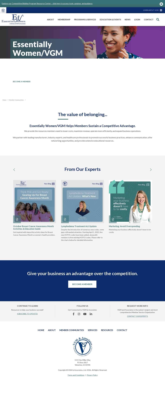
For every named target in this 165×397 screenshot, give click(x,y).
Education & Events (110, 19)
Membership (64, 19)
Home (41, 330)
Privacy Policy (92, 375)
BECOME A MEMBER (21, 82)
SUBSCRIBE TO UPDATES (27, 314)
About (50, 19)
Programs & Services (85, 19)
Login (137, 19)
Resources (107, 330)
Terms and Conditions (76, 375)
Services (92, 330)
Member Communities (71, 330)
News (127, 19)
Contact (148, 19)
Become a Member (82, 284)
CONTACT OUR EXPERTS (137, 316)
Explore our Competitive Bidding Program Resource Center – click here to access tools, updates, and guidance (47, 3)
